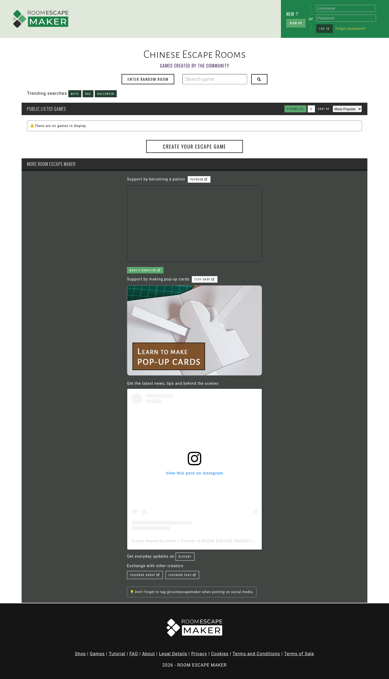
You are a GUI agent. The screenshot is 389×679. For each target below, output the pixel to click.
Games (97, 653)
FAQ (133, 653)
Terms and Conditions (256, 653)
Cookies (219, 653)
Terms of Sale (299, 653)
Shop (80, 653)
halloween (105, 94)
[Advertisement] (116, 17)
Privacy (199, 653)
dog (88, 94)
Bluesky (185, 556)
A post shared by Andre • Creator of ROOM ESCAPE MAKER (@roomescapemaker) (212, 541)
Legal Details (173, 653)
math (75, 94)
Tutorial (117, 653)
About (148, 653)
